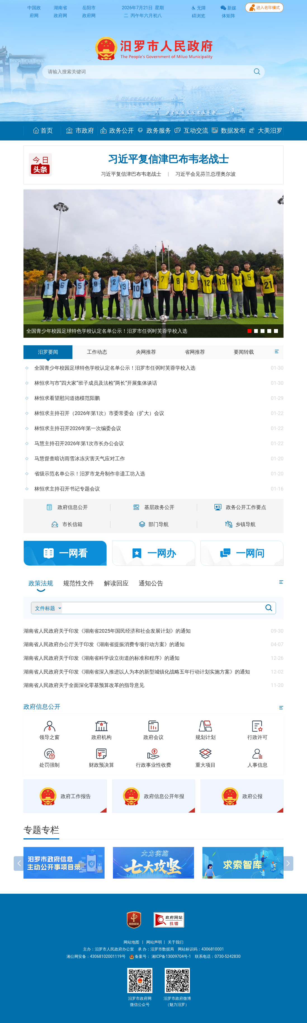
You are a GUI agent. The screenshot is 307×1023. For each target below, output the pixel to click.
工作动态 (97, 352)
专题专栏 (41, 830)
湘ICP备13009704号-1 (172, 956)
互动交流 (191, 131)
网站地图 (132, 942)
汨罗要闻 (48, 352)
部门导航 (154, 524)
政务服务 (154, 131)
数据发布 (228, 131)
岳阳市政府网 (89, 11)
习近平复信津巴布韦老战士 (168, 159)
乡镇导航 (240, 524)
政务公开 (117, 131)
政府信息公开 (67, 507)
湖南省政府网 (60, 11)
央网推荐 (146, 352)
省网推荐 (195, 352)
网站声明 (154, 942)
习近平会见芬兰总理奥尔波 (205, 174)
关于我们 (175, 942)
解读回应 (116, 583)
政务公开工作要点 (240, 507)
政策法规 (41, 583)
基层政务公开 (153, 507)
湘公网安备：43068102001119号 (96, 956)
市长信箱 (66, 524)
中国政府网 (34, 11)
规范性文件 (78, 583)
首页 (43, 131)
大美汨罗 (265, 131)
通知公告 (151, 583)
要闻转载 (244, 352)
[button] (19, 849)
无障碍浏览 (198, 12)
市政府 (80, 131)
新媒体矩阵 (228, 12)
